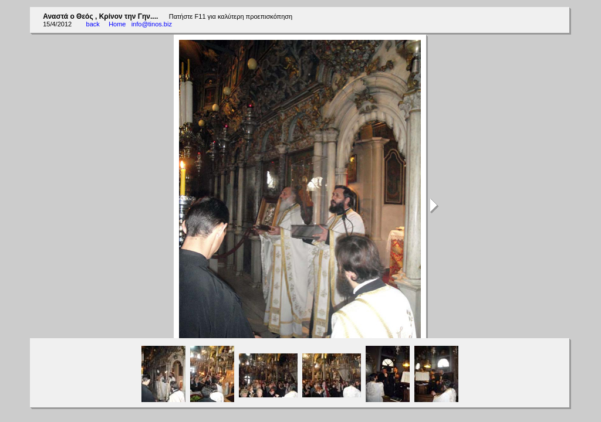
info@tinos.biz (151, 24)
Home (117, 24)
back (93, 24)
